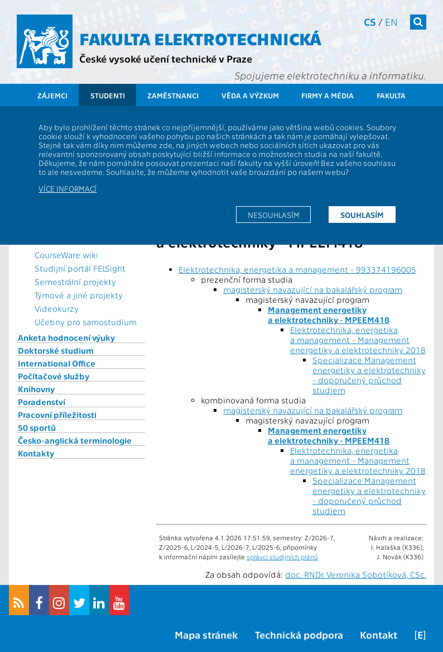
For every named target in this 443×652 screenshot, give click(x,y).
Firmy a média (327, 95)
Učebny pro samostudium (86, 322)
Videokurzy (57, 308)
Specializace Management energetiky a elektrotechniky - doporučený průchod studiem (369, 375)
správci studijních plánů (282, 556)
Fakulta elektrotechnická (200, 38)
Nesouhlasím (274, 214)
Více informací (67, 188)
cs (370, 21)
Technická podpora (299, 634)
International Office (56, 363)
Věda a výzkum (250, 95)
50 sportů (37, 427)
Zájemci (52, 95)
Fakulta (391, 95)
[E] (420, 634)
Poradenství (41, 402)
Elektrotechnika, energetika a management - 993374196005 (297, 269)
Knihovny (36, 389)
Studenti (107, 95)
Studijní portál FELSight (80, 268)
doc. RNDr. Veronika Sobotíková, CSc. (355, 574)
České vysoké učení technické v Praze (165, 58)
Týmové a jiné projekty (79, 295)
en (391, 21)
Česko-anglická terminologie (75, 440)
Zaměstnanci (173, 95)
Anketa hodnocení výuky (66, 337)
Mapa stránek (206, 634)
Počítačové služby (53, 376)
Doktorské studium (56, 350)
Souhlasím (362, 214)
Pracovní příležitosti (57, 415)
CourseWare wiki (66, 255)
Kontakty (36, 453)
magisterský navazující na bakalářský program (312, 289)
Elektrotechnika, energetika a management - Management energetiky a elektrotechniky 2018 (358, 340)
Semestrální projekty (75, 282)
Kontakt (378, 634)
